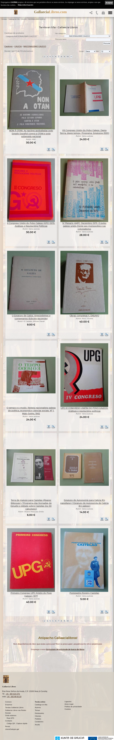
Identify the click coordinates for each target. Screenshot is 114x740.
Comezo (4, 19)
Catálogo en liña (14, 19)
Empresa (8, 705)
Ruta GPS (10, 718)
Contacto (8, 721)
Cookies (68, 709)
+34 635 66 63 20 (14, 696)
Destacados (39, 713)
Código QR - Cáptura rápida (17, 723)
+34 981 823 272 (13, 694)
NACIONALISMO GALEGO (36, 19)
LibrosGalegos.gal (12, 729)
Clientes (38, 716)
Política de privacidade (73, 706)
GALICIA (24, 19)
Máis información (25, 5)
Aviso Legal (69, 704)
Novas (7, 726)
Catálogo (8, 46)
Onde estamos (10, 715)
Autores (38, 707)
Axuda (37, 725)
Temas (37, 710)
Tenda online (40, 702)
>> (71, 56)
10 (68, 56)
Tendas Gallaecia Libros (14, 707)
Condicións (39, 722)
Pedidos (38, 719)
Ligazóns (68, 701)
